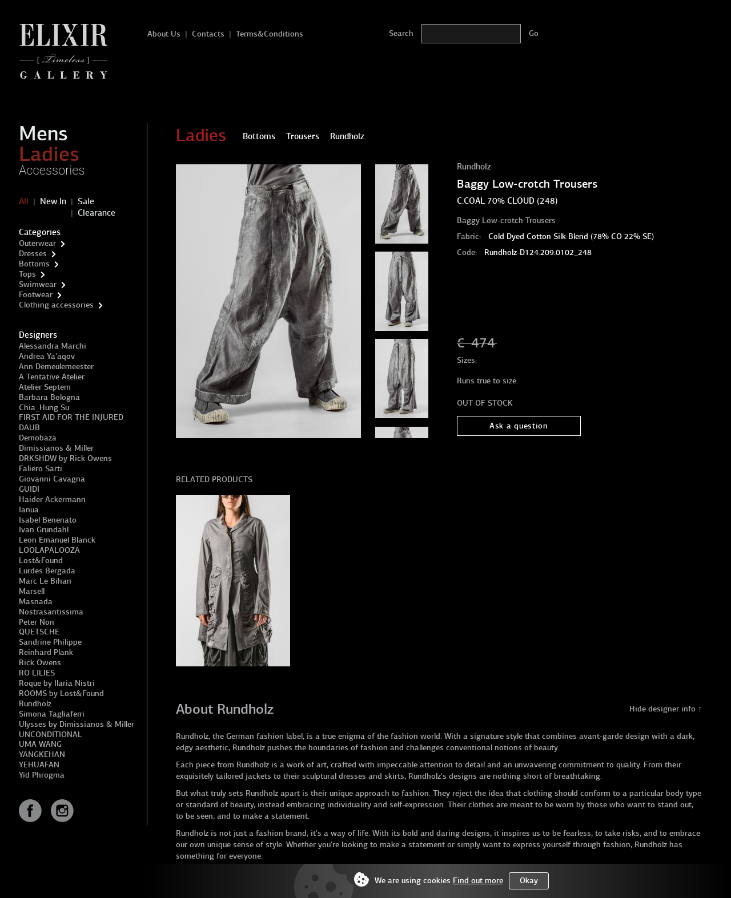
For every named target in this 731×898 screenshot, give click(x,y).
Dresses (33, 253)
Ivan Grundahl (44, 530)
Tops (27, 274)
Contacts (208, 34)
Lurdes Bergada (47, 571)
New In (53, 201)
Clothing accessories (56, 305)
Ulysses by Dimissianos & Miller (76, 724)
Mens (43, 133)
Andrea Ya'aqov (47, 356)
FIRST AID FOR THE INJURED (71, 417)
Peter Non (36, 622)
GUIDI (29, 489)
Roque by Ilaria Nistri (57, 683)
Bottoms (34, 264)
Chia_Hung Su (44, 407)
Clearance (96, 213)
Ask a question (518, 426)
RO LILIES (37, 673)
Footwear (36, 295)
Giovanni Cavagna (52, 479)
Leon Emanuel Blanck (57, 540)
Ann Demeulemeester (56, 366)
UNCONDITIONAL (50, 734)
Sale (86, 201)
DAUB (29, 427)
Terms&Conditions (269, 34)
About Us (163, 34)
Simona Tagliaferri (52, 714)
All (24, 201)
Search (401, 33)
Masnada (36, 601)
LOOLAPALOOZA (49, 550)
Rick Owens (40, 663)
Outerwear (37, 243)
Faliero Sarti (40, 469)
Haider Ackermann (52, 499)
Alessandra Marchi (52, 346)
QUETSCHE (39, 632)
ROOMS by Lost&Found (61, 693)
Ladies (49, 154)
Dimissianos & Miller (56, 448)
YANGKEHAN (42, 754)
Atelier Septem (45, 387)
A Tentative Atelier (52, 377)
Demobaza (38, 438)
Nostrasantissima (51, 612)
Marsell (32, 591)
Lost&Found (41, 560)
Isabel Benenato (48, 520)
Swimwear (38, 284)
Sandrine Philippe (50, 642)
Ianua (29, 510)
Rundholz (35, 704)
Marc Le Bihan (45, 581)
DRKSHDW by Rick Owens (65, 458)
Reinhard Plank (46, 652)
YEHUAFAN (39, 765)
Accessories (52, 170)
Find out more (478, 880)
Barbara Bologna (49, 397)
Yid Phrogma (42, 775)
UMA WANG (40, 744)
